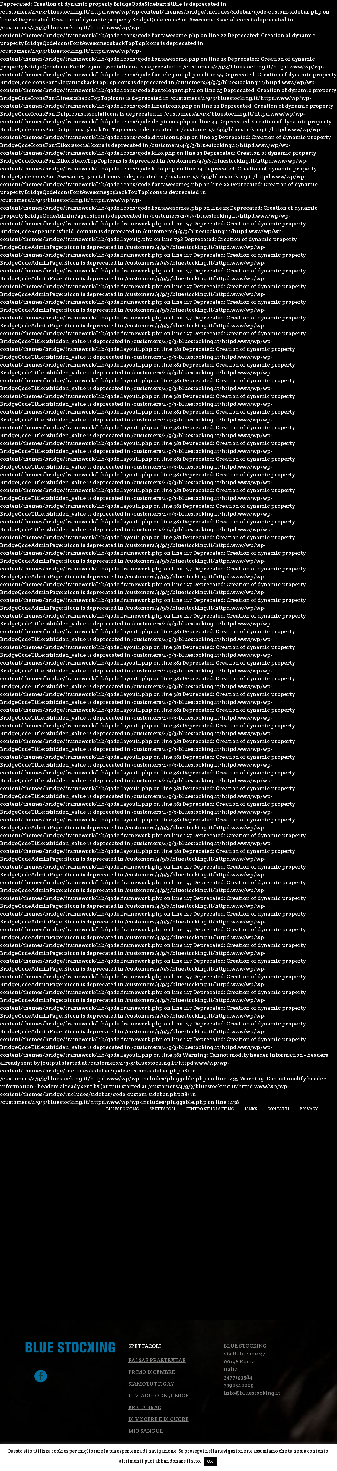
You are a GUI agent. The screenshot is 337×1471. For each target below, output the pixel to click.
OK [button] (210, 1461)
